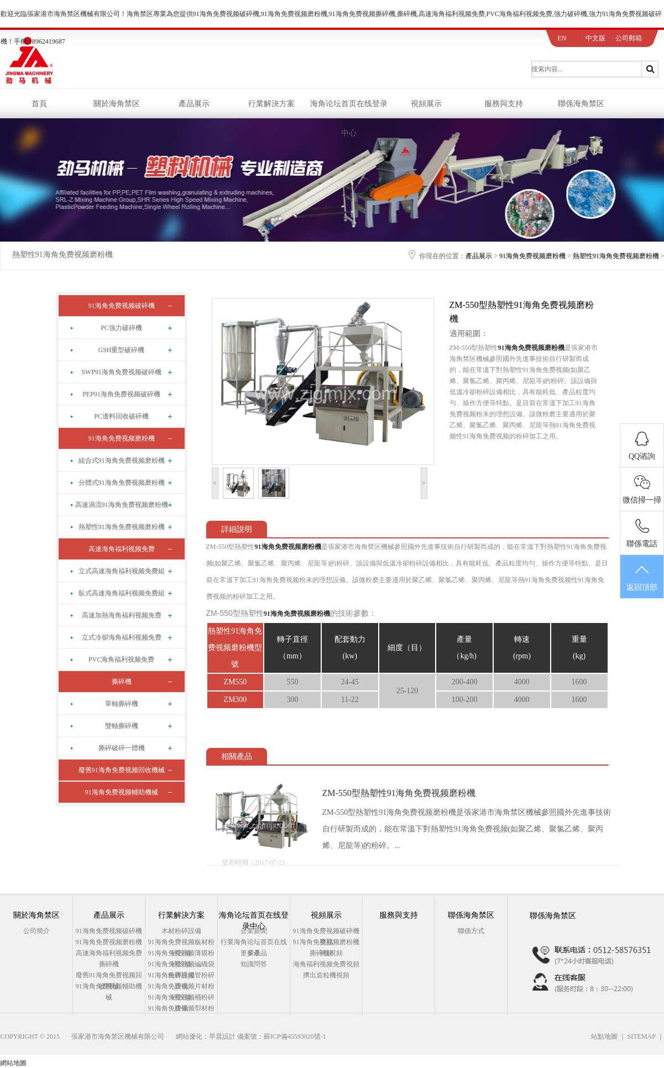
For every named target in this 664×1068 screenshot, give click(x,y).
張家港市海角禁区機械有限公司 (117, 1036)
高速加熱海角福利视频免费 (121, 615)
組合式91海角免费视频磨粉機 (122, 460)
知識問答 (253, 964)
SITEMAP (642, 1036)
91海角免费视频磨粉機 (532, 256)
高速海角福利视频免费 (121, 549)
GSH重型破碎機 (121, 350)
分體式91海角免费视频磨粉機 (122, 482)
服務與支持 (503, 104)
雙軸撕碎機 (121, 726)
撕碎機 (122, 681)
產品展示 (194, 104)
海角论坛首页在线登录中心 (349, 109)
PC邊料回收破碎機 (121, 416)
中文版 (595, 38)
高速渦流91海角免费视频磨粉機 (121, 505)
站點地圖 (604, 1036)
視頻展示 (426, 104)
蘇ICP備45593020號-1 (295, 1036)
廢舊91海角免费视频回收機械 (122, 770)
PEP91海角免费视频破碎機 (121, 394)
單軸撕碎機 (121, 704)
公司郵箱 (628, 38)
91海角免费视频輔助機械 (121, 792)
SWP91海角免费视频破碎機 (121, 372)
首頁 (39, 104)
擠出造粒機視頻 (326, 975)
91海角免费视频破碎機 (121, 306)
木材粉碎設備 (181, 931)
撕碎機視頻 (326, 953)
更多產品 (253, 953)
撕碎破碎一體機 (121, 748)
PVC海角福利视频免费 (121, 659)
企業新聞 (253, 931)
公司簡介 (36, 931)
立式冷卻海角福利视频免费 (121, 637)
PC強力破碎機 (121, 328)
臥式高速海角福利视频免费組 (122, 593)
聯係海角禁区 (581, 104)
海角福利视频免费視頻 (326, 964)
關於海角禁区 (116, 104)
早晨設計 (222, 1036)
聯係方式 (471, 931)
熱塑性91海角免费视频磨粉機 (62, 254)
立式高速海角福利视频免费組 (122, 571)
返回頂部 (641, 577)
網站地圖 (13, 1063)
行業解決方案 (271, 104)
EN (562, 38)
